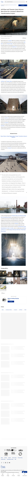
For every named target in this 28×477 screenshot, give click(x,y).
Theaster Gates (9, 43)
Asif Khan (2, 81)
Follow (10, 301)
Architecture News (9, 309)
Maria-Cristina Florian (13, 298)
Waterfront (14, 46)
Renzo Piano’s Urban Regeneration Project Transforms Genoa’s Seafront (14, 137)
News (3, 309)
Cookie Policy (2, 5)
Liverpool (10, 40)
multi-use (6, 118)
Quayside (2, 125)
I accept (22, 5)
